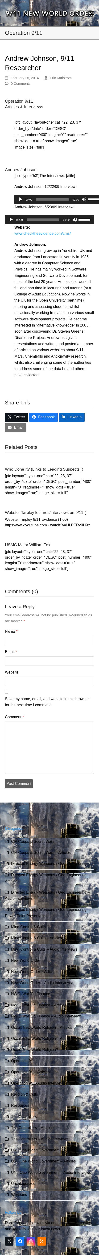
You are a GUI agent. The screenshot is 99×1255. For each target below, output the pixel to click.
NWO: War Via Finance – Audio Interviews (46, 1016)
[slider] (52, 199)
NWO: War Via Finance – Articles (38, 1005)
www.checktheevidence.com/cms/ (42, 233)
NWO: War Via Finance (30, 994)
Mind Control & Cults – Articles (36, 938)
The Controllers (24, 1117)
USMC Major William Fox (27, 544)
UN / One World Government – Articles (43, 1161)
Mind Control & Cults (28, 927)
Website (12, 672)
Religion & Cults (24, 1094)
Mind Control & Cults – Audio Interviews (44, 949)
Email (11, 652)
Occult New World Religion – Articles (41, 1027)
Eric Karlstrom (61, 78)
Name (11, 632)
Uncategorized (23, 1184)
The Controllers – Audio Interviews (40, 1139)
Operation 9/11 (23, 1061)
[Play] (20, 199)
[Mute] (84, 199)
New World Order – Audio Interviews (41, 983)
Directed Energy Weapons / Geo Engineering (49, 864)
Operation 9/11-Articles (30, 1072)
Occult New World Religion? (34, 1050)
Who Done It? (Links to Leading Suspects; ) (44, 469)
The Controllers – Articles (32, 1128)
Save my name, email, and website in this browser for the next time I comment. (47, 702)
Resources (20, 1105)
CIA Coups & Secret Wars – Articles (41, 853)
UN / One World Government (35, 1150)
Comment (14, 717)
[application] (49, 219)
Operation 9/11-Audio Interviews (38, 1083)
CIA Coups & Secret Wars (32, 841)
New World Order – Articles (34, 972)
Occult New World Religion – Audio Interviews (49, 1039)
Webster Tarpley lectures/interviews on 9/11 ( (45, 512)
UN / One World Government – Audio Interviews (51, 1172)
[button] (91, 13)
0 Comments (21, 83)
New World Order (25, 960)
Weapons (19, 1195)
